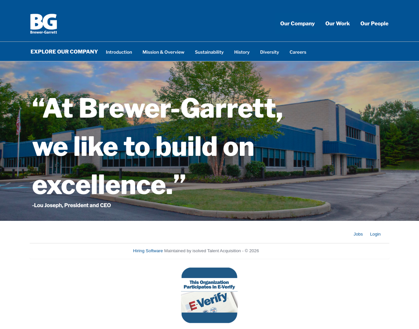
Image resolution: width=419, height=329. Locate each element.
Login (375, 234)
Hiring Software (148, 250)
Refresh (278, 250)
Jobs (358, 234)
